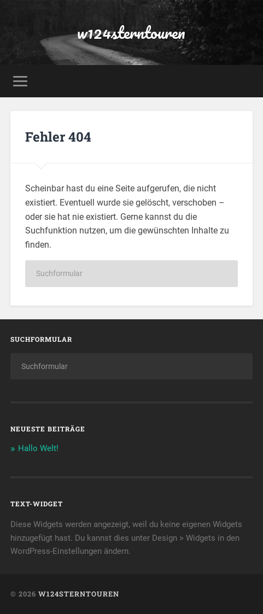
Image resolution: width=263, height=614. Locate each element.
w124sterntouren (131, 32)
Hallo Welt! (38, 448)
